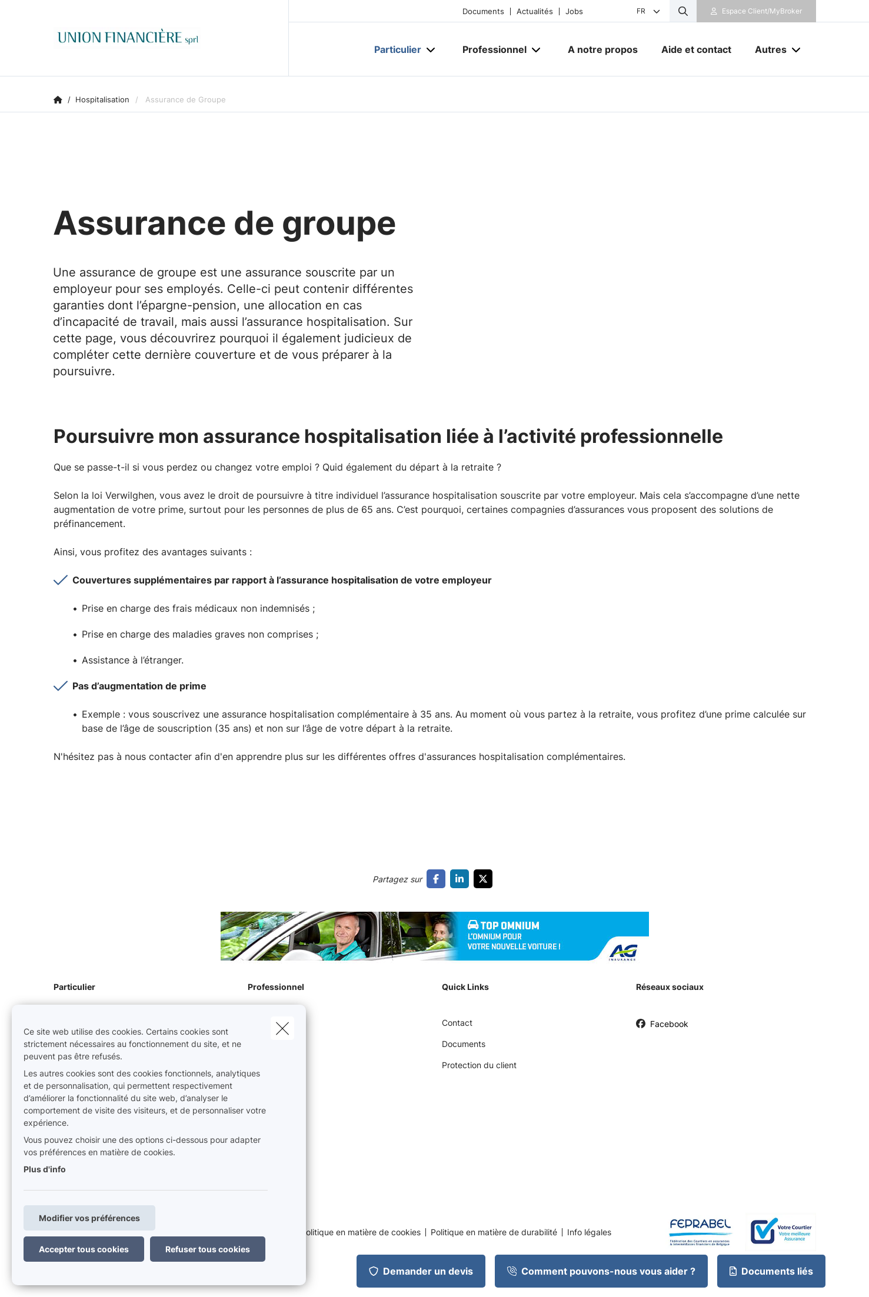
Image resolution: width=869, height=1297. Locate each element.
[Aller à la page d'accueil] (171, 38)
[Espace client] (756, 11)
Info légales (589, 1232)
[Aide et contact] (696, 49)
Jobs (574, 11)
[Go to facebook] (438, 879)
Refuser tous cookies (207, 1249)
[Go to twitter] (485, 879)
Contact (457, 1023)
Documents (483, 11)
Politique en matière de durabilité (494, 1232)
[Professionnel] (490, 49)
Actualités (535, 11)
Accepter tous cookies (84, 1249)
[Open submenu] (431, 49)
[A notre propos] (603, 49)
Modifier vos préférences (89, 1218)
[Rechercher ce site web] (683, 11)
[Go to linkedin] (462, 879)
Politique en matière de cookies (361, 1232)
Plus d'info (45, 1169)
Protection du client (479, 1065)
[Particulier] (393, 49)
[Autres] (766, 49)
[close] (282, 1028)
